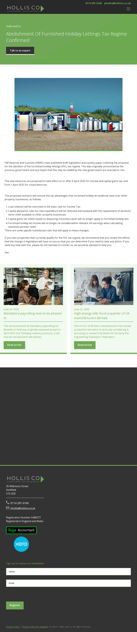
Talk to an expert (20, 50)
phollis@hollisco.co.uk (117, 3)
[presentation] (29, 594)
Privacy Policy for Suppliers (35, 626)
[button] (128, 9)
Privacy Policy (13, 626)
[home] (25, 9)
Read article (14, 345)
